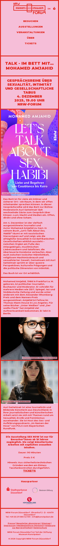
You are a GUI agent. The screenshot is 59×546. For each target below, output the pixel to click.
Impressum (10, 525)
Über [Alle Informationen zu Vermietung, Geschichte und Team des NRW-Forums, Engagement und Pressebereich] (30, 37)
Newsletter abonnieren (28, 523)
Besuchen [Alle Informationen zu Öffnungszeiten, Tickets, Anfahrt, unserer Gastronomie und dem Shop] (30, 21)
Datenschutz (40, 528)
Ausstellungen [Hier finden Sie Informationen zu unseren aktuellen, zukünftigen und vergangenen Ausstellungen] (31, 26)
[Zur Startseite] (29, 9)
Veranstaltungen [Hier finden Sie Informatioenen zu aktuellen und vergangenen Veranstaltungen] (31, 32)
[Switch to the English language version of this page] (49, 9)
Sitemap (46, 523)
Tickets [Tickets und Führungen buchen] (30, 43)
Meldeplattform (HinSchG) (30, 525)
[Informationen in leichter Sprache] (54, 9)
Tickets (29, 470)
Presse (11, 523)
